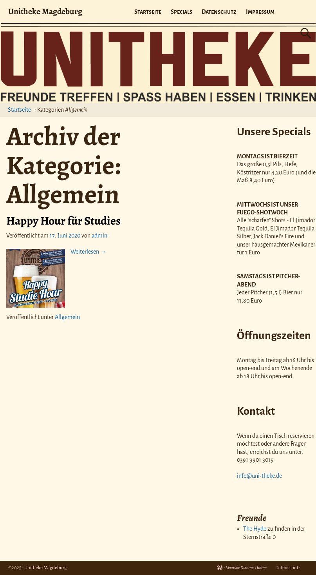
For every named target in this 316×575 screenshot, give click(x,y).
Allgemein (67, 317)
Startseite (147, 12)
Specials (181, 12)
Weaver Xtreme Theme (246, 567)
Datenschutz (219, 12)
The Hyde (254, 529)
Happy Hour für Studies (63, 221)
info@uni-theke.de (259, 476)
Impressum (260, 12)
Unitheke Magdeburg (45, 11)
